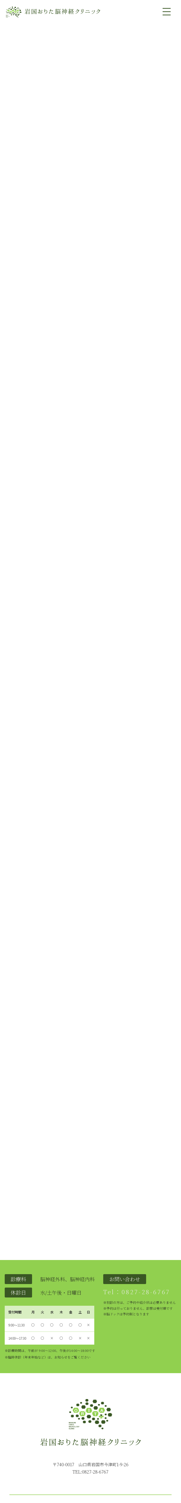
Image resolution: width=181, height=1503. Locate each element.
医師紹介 (80, 1468)
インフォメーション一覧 (151, 1468)
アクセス (108, 1468)
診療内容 (66, 1468)
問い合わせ (124, 1468)
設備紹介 (94, 1468)
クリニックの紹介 (45, 1468)
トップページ (21, 1468)
